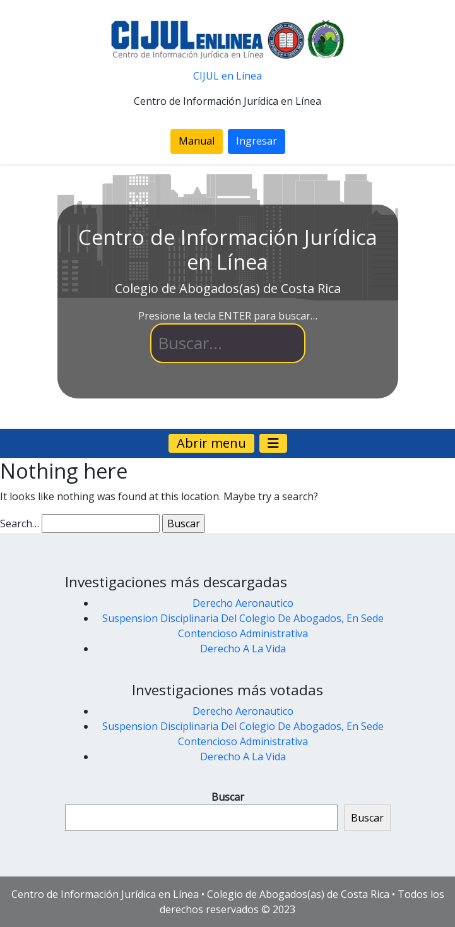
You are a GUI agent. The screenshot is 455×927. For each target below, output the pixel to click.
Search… (19, 523)
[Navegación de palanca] (273, 443)
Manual (197, 141)
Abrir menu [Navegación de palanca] (211, 443)
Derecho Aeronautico (242, 603)
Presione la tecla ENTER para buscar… (227, 316)
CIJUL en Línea (227, 76)
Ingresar (256, 141)
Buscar (227, 797)
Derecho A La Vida (243, 648)
